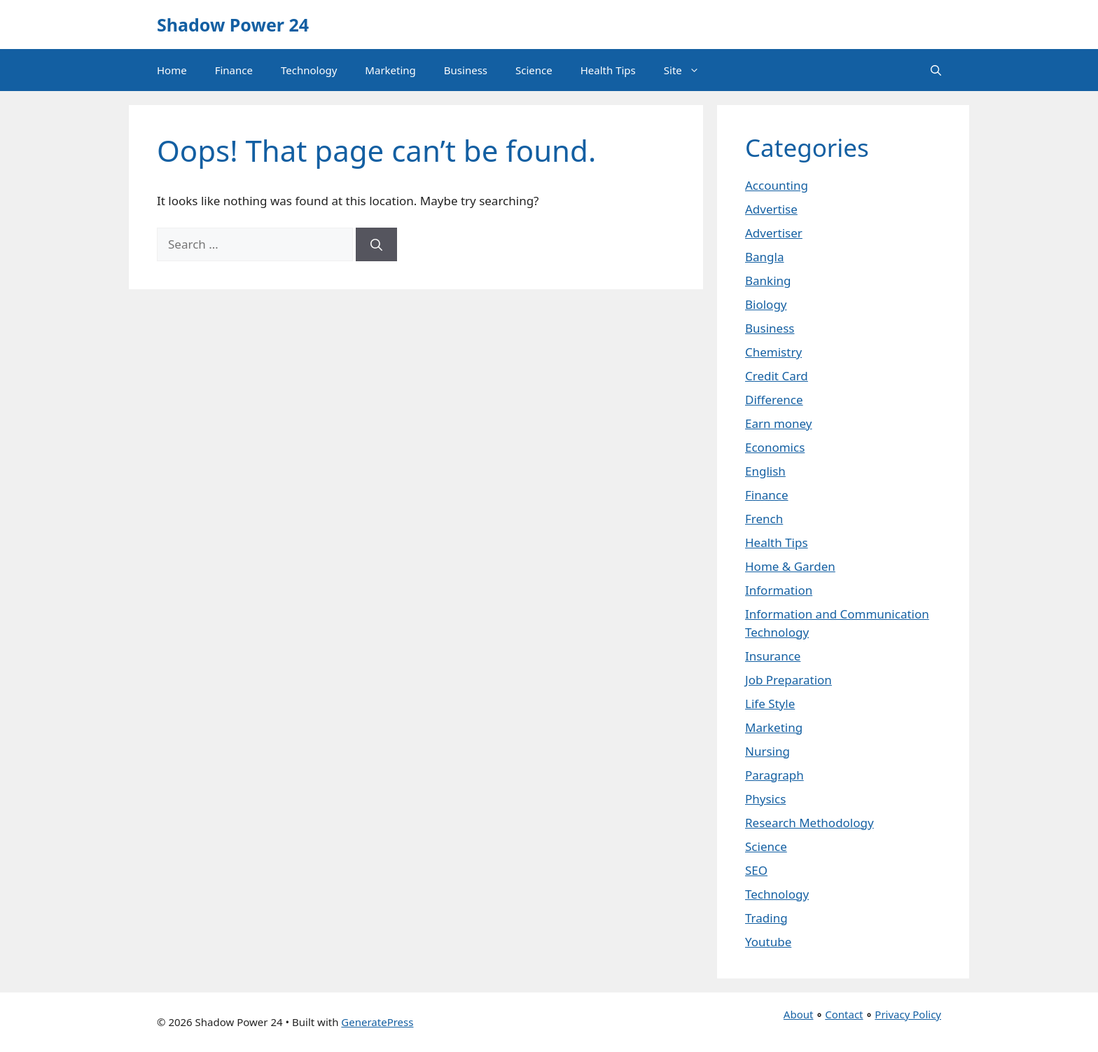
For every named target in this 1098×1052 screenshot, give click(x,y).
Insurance (772, 656)
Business (465, 70)
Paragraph (774, 775)
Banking (768, 280)
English (765, 471)
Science (534, 70)
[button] (936, 70)
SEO (756, 870)
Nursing (767, 751)
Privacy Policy (908, 1014)
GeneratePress (377, 1022)
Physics (765, 799)
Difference (774, 400)
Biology (766, 304)
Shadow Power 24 (233, 24)
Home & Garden (790, 566)
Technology (309, 70)
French (764, 519)
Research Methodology (809, 823)
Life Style (770, 703)
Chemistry (773, 352)
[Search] (376, 244)
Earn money (778, 423)
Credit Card (776, 376)
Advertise (771, 209)
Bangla (764, 257)
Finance (234, 70)
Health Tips (608, 70)
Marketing (390, 70)
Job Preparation (788, 680)
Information (778, 590)
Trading (766, 918)
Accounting (776, 185)
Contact (844, 1014)
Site (689, 70)
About (799, 1014)
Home (172, 70)
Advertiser (773, 233)
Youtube (768, 942)
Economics (775, 447)
